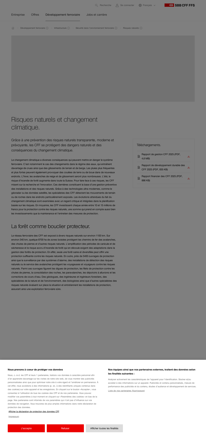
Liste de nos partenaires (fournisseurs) (126, 394)
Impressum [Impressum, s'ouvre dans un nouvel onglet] (14, 420)
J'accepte (26, 431)
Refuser (65, 431)
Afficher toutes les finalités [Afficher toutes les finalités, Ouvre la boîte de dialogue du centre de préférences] (104, 431)
